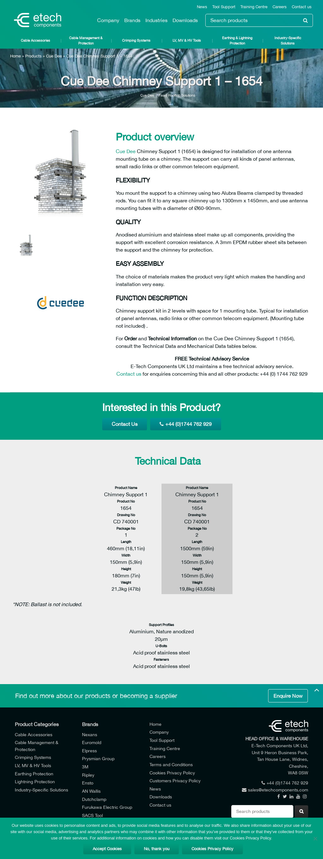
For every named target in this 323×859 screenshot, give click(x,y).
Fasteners (161, 659)
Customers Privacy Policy (175, 780)
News (202, 6)
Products (33, 56)
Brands (132, 20)
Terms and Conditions (171, 764)
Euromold (91, 742)
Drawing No (126, 515)
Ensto (87, 782)
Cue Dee (54, 56)
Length (126, 542)
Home (15, 56)
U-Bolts (161, 646)
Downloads (185, 20)
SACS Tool (92, 815)
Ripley (88, 775)
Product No (126, 501)
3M (85, 766)
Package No (125, 528)
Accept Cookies (107, 848)
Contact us (302, 6)
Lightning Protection (35, 781)
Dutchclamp (94, 799)
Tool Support (223, 6)
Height (126, 569)
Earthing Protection (34, 773)
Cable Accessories (35, 40)
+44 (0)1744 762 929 (186, 424)
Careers (280, 6)
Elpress (89, 750)
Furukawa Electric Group (107, 807)
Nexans (89, 734)
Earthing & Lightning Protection (237, 40)
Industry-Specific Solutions (287, 40)
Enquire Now (287, 696)
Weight (126, 582)
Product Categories (37, 724)
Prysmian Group (98, 758)
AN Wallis (91, 791)
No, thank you (156, 848)
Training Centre (253, 6)
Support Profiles (161, 625)
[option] (60, 172)
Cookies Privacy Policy (172, 772)
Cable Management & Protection (86, 40)
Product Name (126, 488)
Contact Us (125, 424)
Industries (156, 20)
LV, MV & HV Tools (187, 40)
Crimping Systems (136, 40)
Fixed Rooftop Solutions (177, 95)
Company (108, 20)
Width (125, 555)
